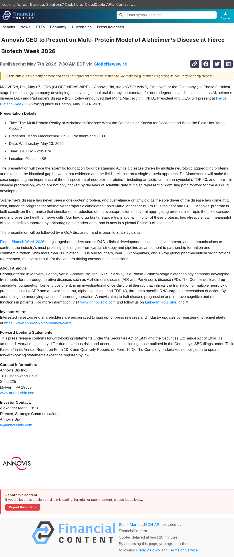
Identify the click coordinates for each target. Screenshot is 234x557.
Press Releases (110, 27)
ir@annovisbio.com (16, 425)
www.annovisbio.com (98, 302)
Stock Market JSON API (139, 524)
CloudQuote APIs (99, 4)
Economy (58, 27)
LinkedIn (152, 302)
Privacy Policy (148, 550)
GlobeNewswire (110, 64)
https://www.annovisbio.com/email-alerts (37, 323)
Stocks (9, 27)
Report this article (22, 507)
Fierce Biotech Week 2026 (22, 242)
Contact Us (125, 4)
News (25, 27)
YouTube (168, 302)
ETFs (40, 27)
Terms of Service (183, 550)
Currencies (82, 27)
